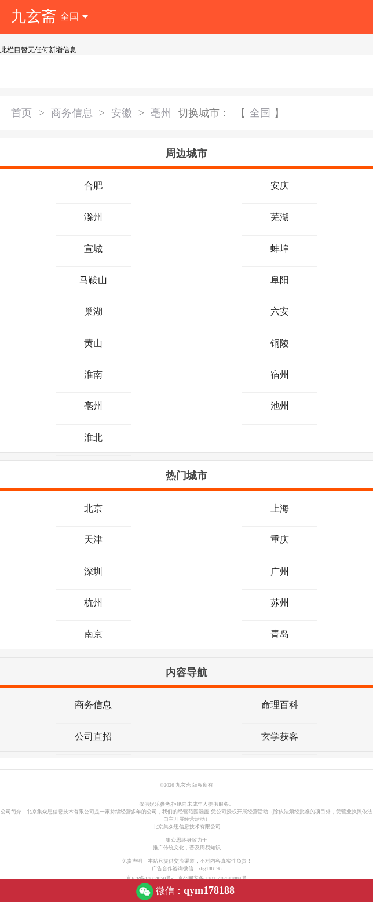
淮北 (93, 438)
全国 (260, 113)
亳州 (161, 113)
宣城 (93, 249)
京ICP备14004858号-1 (152, 878)
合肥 (93, 186)
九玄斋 (33, 16)
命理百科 (279, 705)
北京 (93, 508)
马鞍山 (93, 280)
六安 (279, 311)
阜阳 (279, 280)
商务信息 (72, 113)
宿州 (279, 374)
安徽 (121, 113)
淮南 (93, 374)
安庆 (279, 186)
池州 (279, 406)
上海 (279, 508)
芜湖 (279, 217)
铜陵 (279, 343)
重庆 (279, 540)
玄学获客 (279, 737)
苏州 (279, 603)
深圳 (93, 571)
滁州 (93, 217)
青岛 (279, 634)
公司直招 (93, 737)
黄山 (93, 343)
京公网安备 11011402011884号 (212, 878)
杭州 (93, 603)
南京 (93, 634)
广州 (279, 571)
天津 (93, 540)
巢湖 (93, 311)
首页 (21, 113)
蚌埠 (279, 249)
